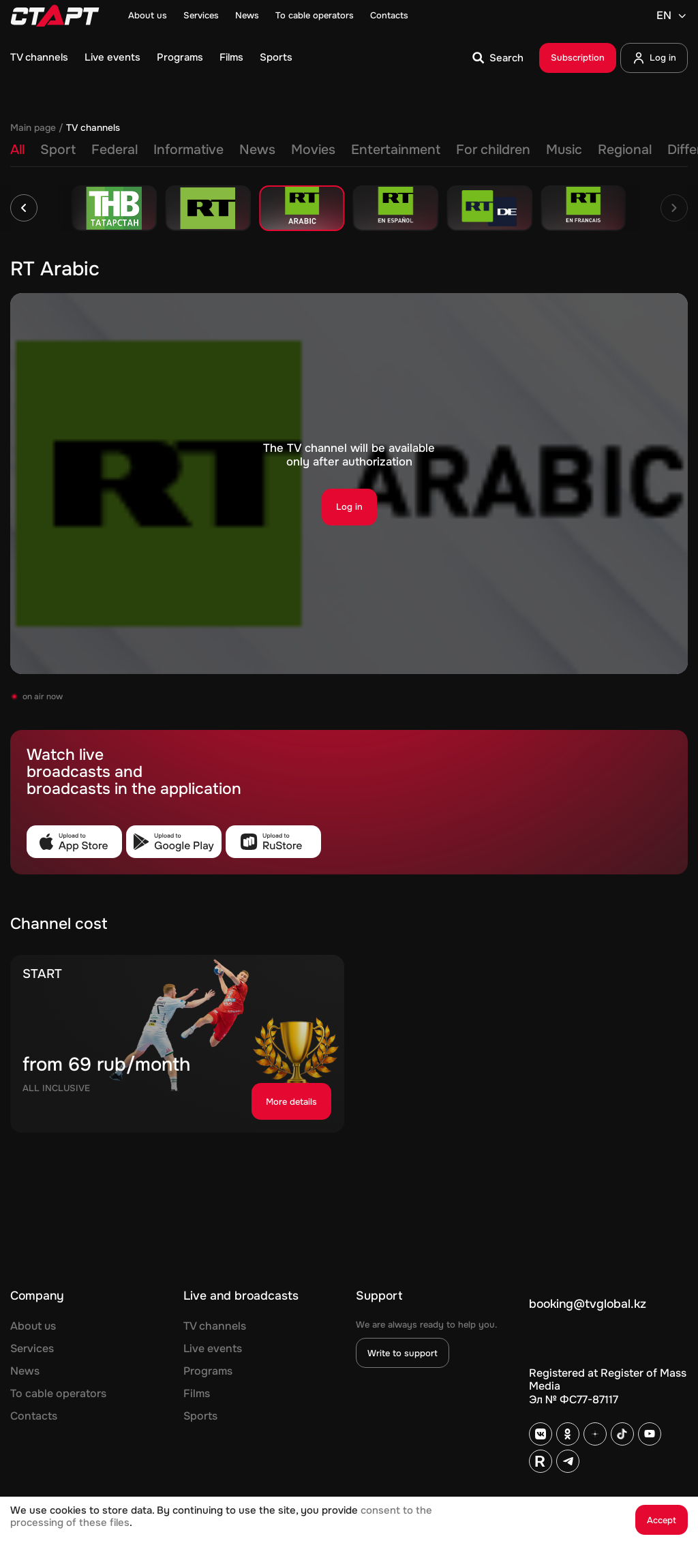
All (17, 149)
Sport (58, 149)
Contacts (389, 15)
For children (493, 149)
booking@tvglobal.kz (587, 1304)
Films (231, 58)
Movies (313, 149)
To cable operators (314, 15)
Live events (112, 58)
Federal (114, 149)
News (247, 15)
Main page (33, 128)
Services (201, 15)
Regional (625, 149)
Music (564, 149)
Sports (276, 58)
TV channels (39, 58)
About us (147, 15)
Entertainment (395, 149)
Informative (188, 149)
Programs (180, 58)
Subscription (578, 57)
